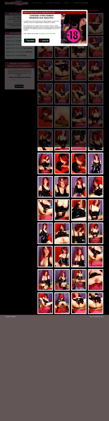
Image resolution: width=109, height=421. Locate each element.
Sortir (44, 40)
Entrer (29, 40)
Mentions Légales (11, 316)
